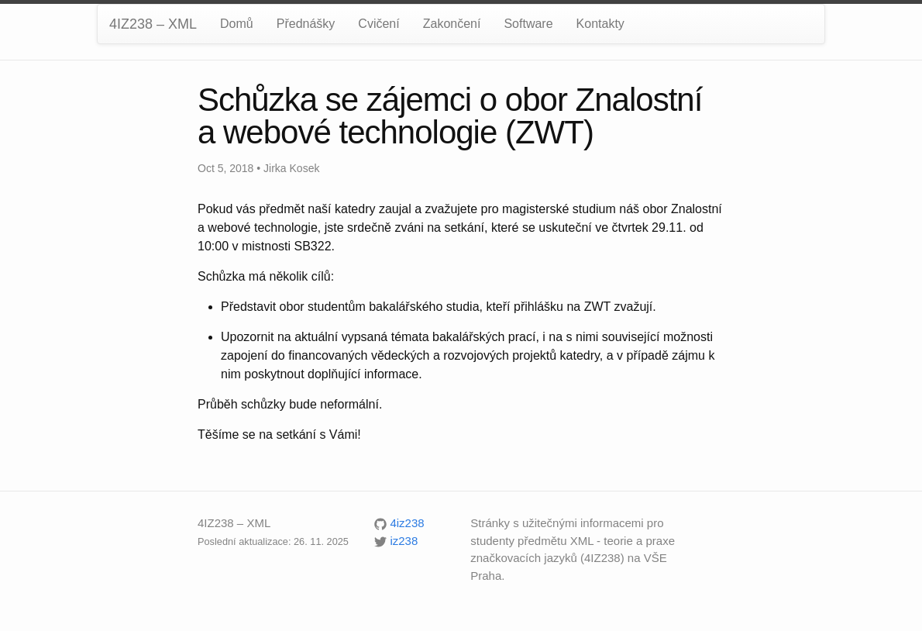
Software (528, 23)
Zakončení (452, 23)
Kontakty (600, 23)
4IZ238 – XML (153, 24)
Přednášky (306, 23)
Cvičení (378, 23)
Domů (236, 23)
